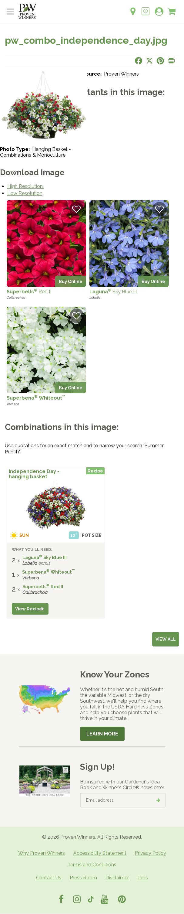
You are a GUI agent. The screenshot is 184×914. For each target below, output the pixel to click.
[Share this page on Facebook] (138, 61)
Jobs (142, 878)
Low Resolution (24, 193)
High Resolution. (25, 186)
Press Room (83, 878)
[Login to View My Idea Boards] (145, 8)
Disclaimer (117, 878)
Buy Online (70, 281)
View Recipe (28, 608)
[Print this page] (171, 61)
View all (166, 639)
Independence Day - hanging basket (34, 474)
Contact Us (48, 878)
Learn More (102, 734)
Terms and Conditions (92, 865)
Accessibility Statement (99, 853)
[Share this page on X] (149, 61)
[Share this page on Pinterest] (160, 61)
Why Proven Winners (41, 853)
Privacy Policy (150, 853)
